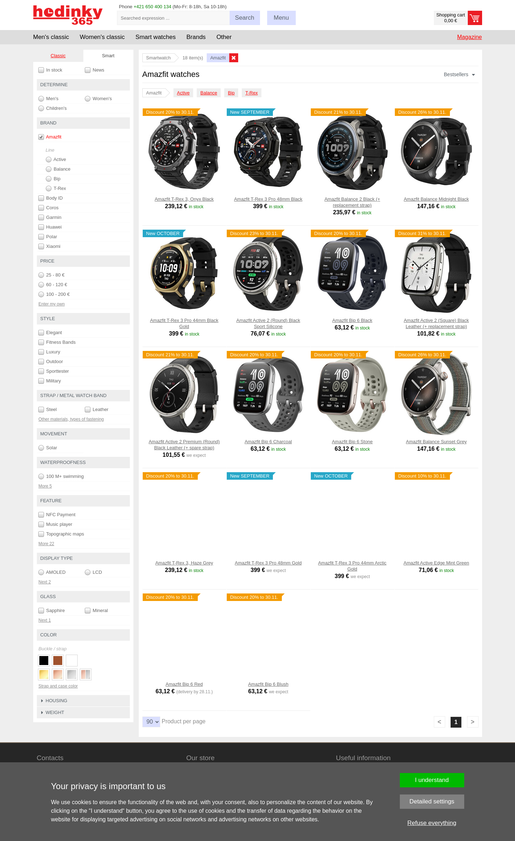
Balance (208, 93)
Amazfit (50, 137)
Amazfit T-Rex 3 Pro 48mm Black (268, 199)
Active (183, 93)
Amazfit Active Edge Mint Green (436, 563)
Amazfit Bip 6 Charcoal (268, 441)
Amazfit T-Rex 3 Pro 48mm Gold (268, 563)
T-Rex (251, 93)
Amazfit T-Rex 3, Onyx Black (184, 199)
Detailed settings (432, 801)
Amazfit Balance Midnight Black (436, 199)
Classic (58, 55)
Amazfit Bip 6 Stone (352, 441)
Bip (231, 93)
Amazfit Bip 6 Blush (268, 684)
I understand (432, 780)
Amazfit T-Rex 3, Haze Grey (184, 563)
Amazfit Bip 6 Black (352, 320)
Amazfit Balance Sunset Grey (436, 441)
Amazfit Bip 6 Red (184, 684)
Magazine (469, 37)
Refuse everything (431, 823)
